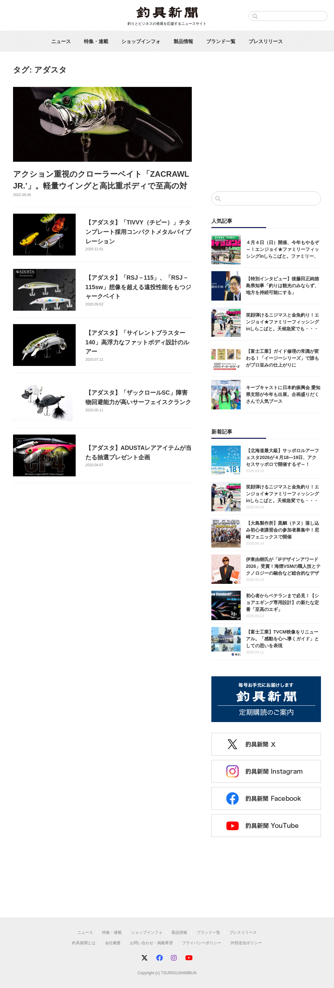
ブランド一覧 (220, 41)
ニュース (61, 41)
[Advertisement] (266, 132)
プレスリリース (266, 41)
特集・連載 (96, 41)
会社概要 (113, 943)
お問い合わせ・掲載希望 (151, 943)
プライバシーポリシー (201, 943)
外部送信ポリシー (246, 943)
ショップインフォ (140, 41)
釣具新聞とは (84, 943)
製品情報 (183, 41)
